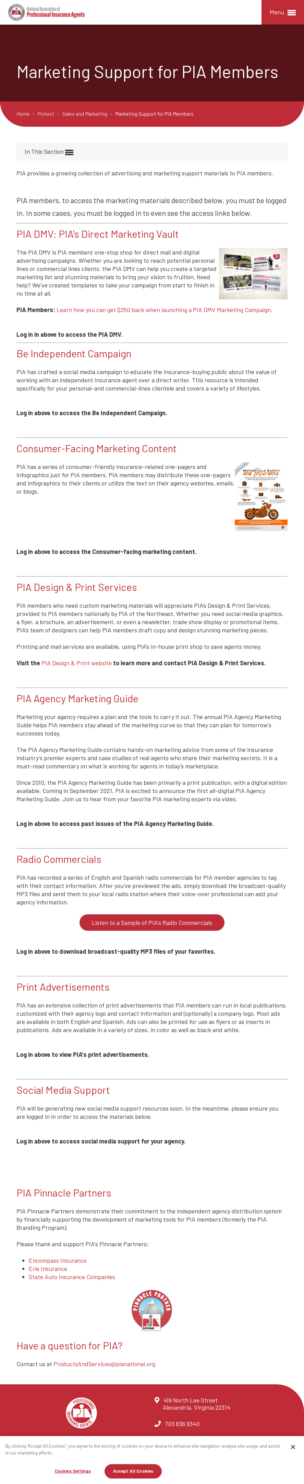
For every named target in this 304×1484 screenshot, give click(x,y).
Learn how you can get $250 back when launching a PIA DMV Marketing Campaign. (164, 309)
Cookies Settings (73, 1471)
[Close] (293, 1447)
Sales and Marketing (85, 114)
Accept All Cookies (133, 1471)
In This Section (49, 152)
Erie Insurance (48, 1268)
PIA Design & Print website (76, 663)
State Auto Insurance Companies (72, 1277)
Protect (47, 114)
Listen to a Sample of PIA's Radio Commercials (152, 922)
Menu (283, 12)
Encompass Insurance (58, 1260)
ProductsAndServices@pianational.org (104, 1364)
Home (23, 114)
